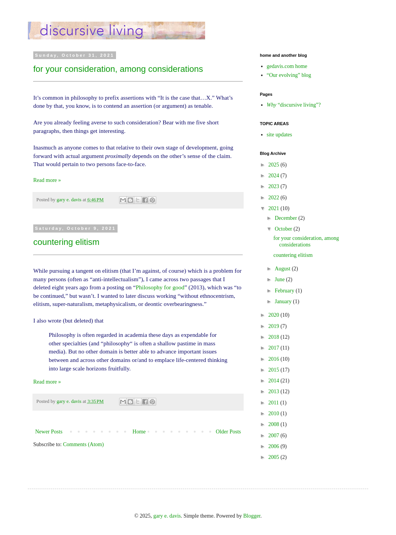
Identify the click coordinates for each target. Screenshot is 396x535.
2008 (274, 424)
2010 (274, 413)
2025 (274, 165)
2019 (274, 326)
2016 (274, 359)
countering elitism (66, 242)
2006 (274, 446)
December (286, 218)
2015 (274, 370)
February (285, 291)
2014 (274, 381)
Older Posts (228, 432)
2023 (274, 186)
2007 (274, 435)
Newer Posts (48, 432)
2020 (274, 315)
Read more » (47, 180)
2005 (274, 457)
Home (139, 432)
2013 (274, 391)
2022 (274, 197)
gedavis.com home (287, 66)
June (280, 279)
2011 (274, 403)
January (284, 301)
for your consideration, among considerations (118, 69)
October (284, 229)
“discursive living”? (294, 105)
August (283, 269)
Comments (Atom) (83, 444)
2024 (274, 175)
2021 (274, 208)
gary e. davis (167, 516)
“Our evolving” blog (289, 75)
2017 (274, 348)
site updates (279, 135)
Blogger (251, 516)
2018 (274, 337)
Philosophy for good (160, 287)
